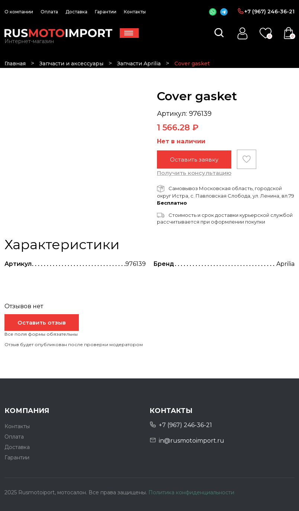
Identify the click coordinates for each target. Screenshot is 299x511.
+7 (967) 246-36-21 (269, 11)
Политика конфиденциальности (191, 492)
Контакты (135, 11)
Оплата (49, 11)
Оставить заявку (194, 159)
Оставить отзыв (41, 322)
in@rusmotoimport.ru (191, 440)
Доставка (76, 11)
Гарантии (105, 11)
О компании (18, 11)
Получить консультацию (194, 172)
